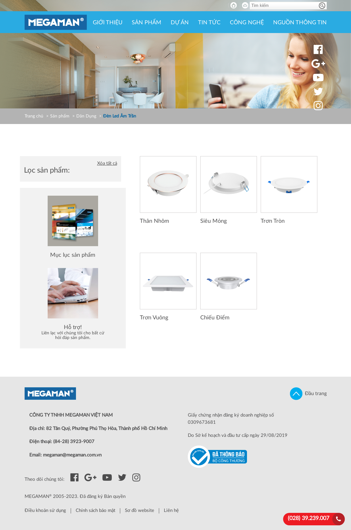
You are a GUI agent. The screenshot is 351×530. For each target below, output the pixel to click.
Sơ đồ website (139, 510)
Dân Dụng (86, 116)
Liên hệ (171, 510)
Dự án (180, 23)
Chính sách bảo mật (95, 510)
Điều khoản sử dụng (45, 510)
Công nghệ (247, 23)
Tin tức (209, 23)
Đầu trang (308, 393)
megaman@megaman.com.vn (72, 455)
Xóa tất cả (107, 163)
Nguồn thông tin (300, 23)
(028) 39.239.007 (308, 518)
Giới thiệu (107, 23)
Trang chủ (34, 116)
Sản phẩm (146, 23)
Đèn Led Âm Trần (119, 116)
